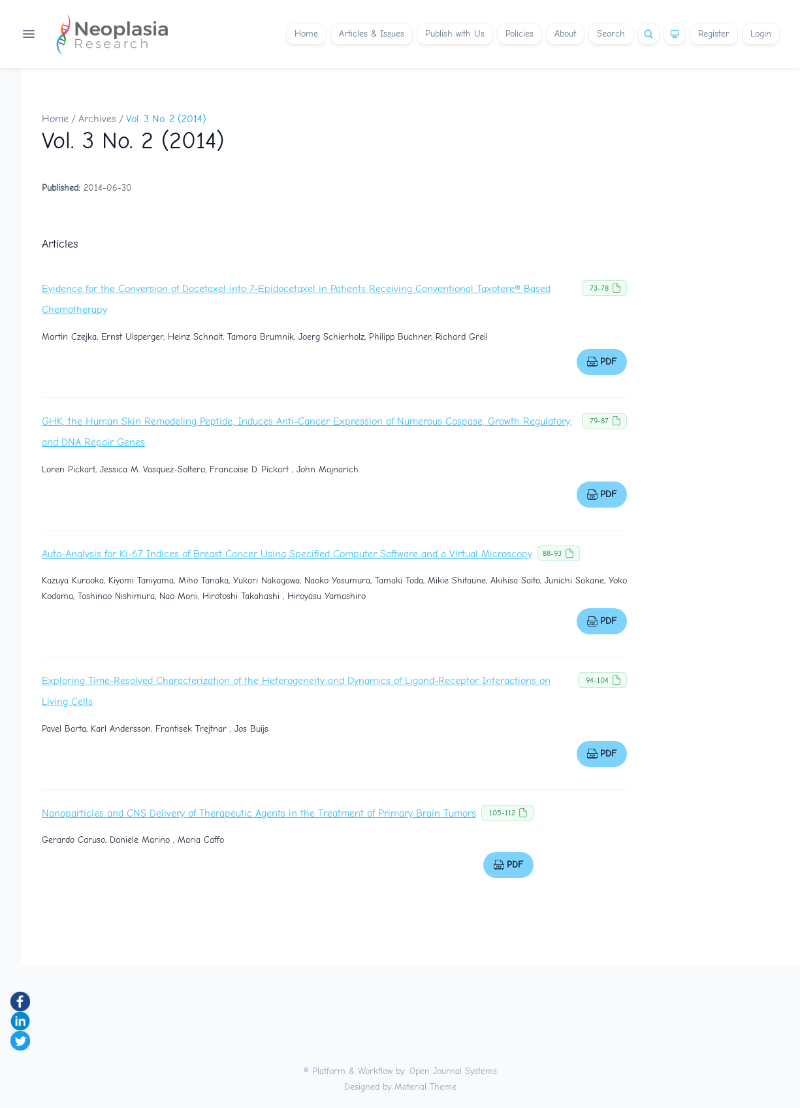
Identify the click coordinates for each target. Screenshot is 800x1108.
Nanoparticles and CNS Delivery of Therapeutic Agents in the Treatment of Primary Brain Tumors (259, 813)
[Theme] (674, 34)
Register (713, 33)
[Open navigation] (29, 34)
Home (306, 33)
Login (760, 33)
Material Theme (425, 1086)
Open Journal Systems (453, 1071)
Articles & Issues (371, 33)
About (565, 33)
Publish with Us (455, 33)
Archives (97, 119)
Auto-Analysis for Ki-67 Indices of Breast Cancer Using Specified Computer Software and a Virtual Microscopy (287, 554)
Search (611, 33)
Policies (519, 33)
